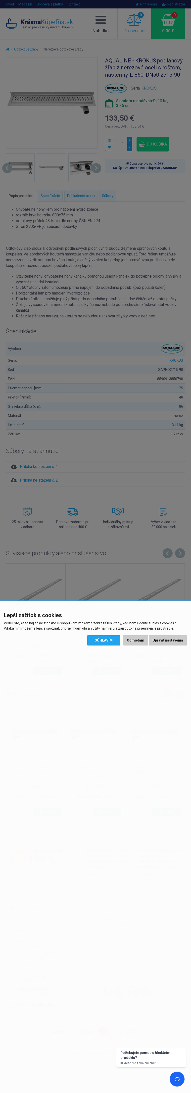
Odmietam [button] (135, 640)
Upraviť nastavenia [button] (167, 640)
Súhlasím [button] (104, 640)
